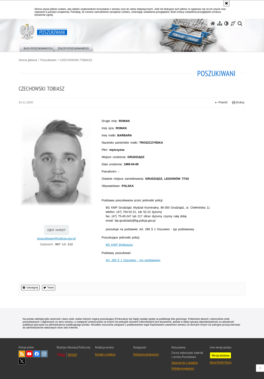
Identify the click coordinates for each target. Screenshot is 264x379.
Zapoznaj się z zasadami (184, 362)
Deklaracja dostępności (146, 354)
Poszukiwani (48, 60)
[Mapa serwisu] (219, 23)
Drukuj (238, 102)
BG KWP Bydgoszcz (119, 244)
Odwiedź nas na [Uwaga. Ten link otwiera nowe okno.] (29, 354)
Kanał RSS (22, 354)
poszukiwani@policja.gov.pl (56, 238)
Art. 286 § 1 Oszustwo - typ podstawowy (133, 260)
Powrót (221, 102)
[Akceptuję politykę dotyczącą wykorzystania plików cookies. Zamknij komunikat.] (226, 3)
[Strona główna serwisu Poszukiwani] (213, 23)
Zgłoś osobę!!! (56, 229)
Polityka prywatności (182, 368)
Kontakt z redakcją (105, 354)
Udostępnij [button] (30, 287)
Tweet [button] (49, 287)
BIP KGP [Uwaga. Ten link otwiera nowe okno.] (72, 355)
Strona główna (28, 60)
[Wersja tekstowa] (226, 23)
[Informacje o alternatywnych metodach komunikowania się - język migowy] (233, 23)
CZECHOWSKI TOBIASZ (76, 60)
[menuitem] (38, 47)
